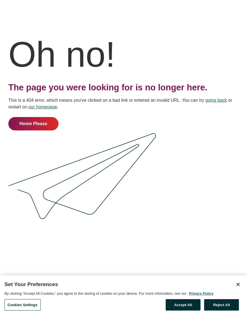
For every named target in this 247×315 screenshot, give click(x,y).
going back (216, 100)
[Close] (238, 285)
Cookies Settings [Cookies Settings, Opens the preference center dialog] (23, 306)
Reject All (221, 306)
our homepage (42, 107)
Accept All (183, 306)
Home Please (33, 123)
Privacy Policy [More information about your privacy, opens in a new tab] (201, 294)
